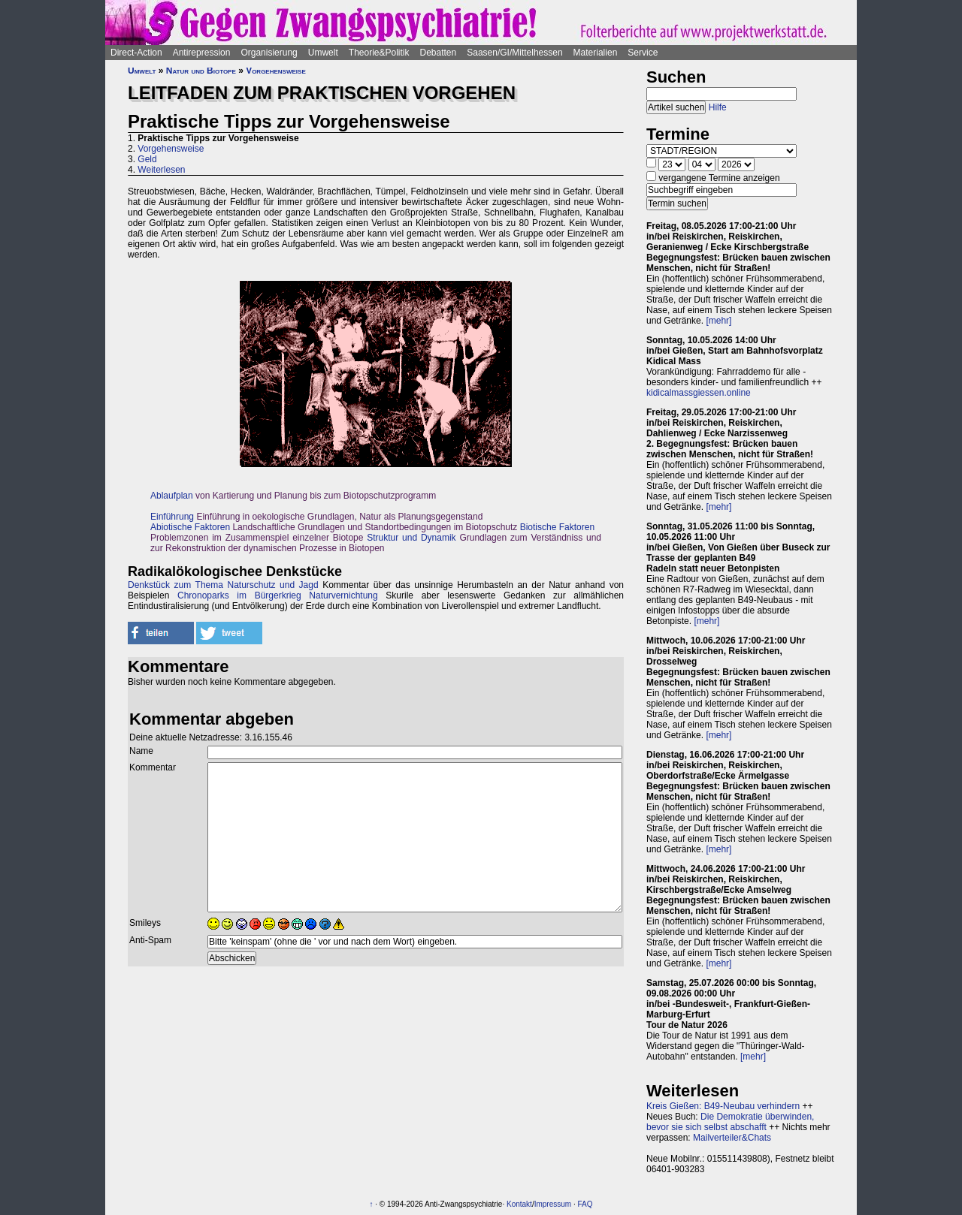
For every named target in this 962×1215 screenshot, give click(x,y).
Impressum (552, 1204)
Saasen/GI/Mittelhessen (514, 52)
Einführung (172, 516)
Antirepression (202, 52)
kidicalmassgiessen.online (698, 392)
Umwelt (323, 52)
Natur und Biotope (201, 70)
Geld (147, 159)
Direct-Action (136, 52)
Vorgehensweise (276, 70)
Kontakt (519, 1204)
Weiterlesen (161, 169)
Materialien (595, 52)
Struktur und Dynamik (411, 537)
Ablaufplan (171, 495)
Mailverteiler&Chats (732, 1137)
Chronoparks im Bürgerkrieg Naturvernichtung (277, 595)
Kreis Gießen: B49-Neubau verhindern (723, 1106)
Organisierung (268, 52)
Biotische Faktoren (557, 527)
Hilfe (718, 107)
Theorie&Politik (379, 52)
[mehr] (718, 320)
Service (643, 52)
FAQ (584, 1204)
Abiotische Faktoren (190, 527)
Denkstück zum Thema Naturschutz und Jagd (223, 585)
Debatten (438, 52)
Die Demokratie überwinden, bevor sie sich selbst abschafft (730, 1121)
